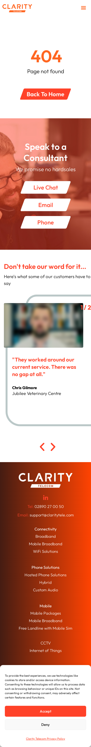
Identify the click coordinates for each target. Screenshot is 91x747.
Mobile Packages (45, 613)
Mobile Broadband (45, 543)
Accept (45, 711)
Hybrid (45, 582)
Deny (45, 724)
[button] (83, 8)
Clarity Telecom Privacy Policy (45, 738)
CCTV (46, 642)
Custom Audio (45, 589)
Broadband (45, 536)
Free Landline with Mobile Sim (45, 628)
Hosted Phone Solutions (45, 574)
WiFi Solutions (45, 551)
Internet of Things (46, 650)
